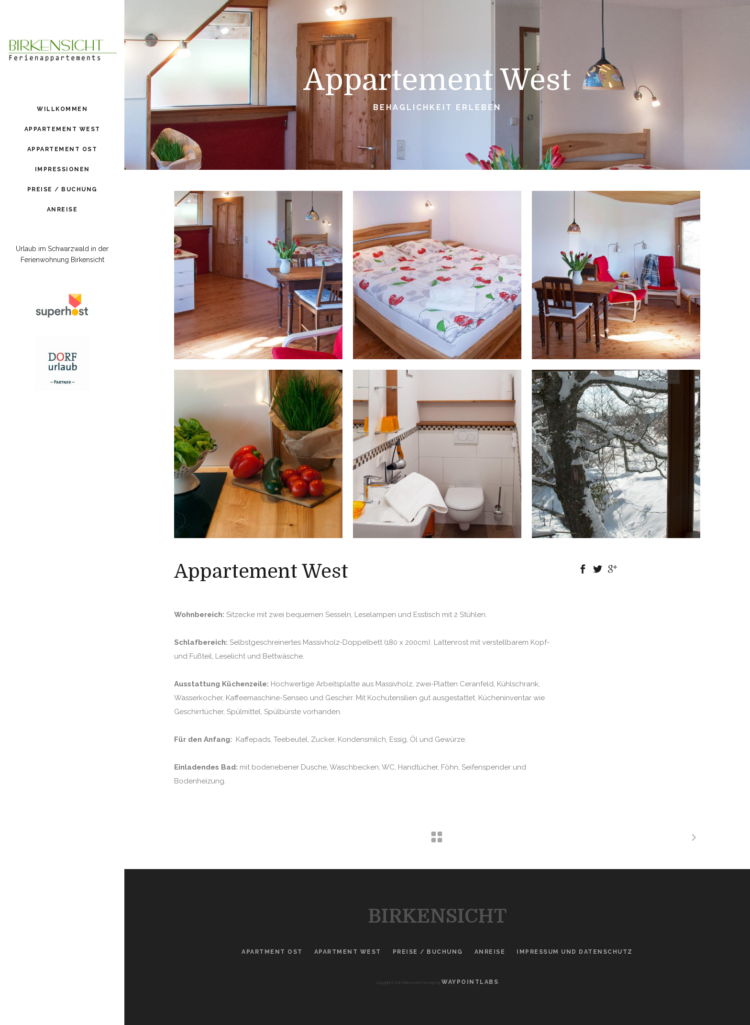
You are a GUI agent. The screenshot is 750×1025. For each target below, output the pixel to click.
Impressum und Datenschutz (575, 951)
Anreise (490, 951)
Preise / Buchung (428, 951)
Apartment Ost (272, 951)
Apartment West (347, 951)
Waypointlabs (469, 982)
